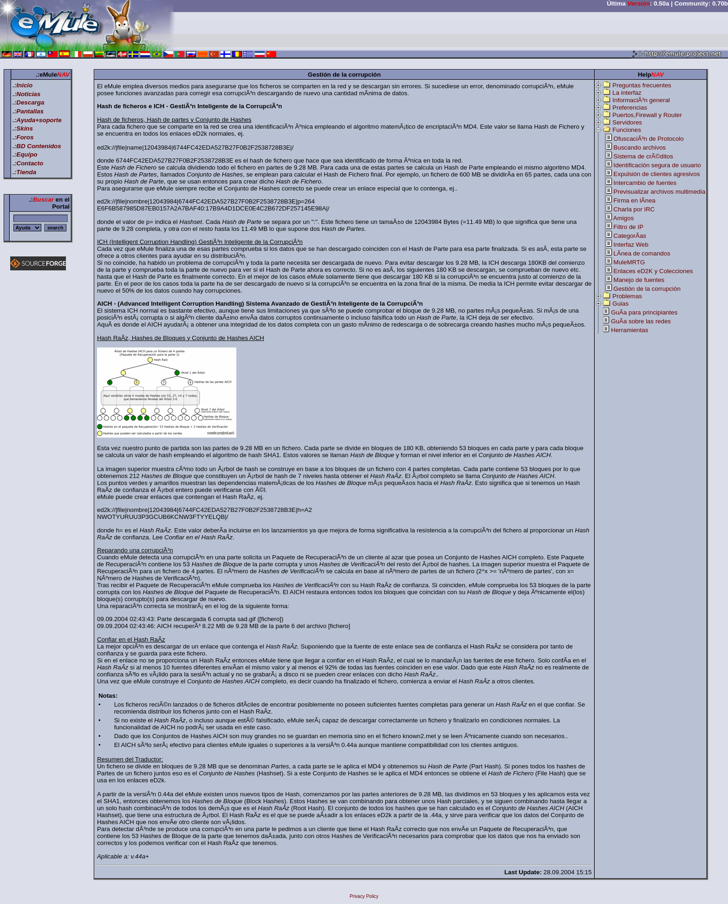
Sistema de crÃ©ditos (643, 156)
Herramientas (629, 330)
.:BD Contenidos (37, 146)
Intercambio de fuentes (644, 182)
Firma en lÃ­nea (634, 200)
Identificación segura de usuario (657, 165)
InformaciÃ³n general (641, 100)
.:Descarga (28, 102)
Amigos (623, 218)
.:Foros (23, 137)
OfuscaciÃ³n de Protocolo (648, 138)
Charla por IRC (634, 209)
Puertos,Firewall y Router (647, 114)
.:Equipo (25, 154)
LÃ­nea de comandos (641, 253)
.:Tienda (24, 172)
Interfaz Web (630, 244)
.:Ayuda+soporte (37, 120)
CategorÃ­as (629, 235)
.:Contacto (28, 163)
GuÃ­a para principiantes (644, 312)
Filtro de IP (628, 226)
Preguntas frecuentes (641, 85)
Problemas (627, 296)
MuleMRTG (629, 262)
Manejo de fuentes (638, 279)
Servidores (627, 122)
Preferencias (629, 107)
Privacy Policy (364, 896)
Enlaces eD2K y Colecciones (653, 271)
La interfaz (626, 92)
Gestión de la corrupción (646, 288)
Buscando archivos (639, 147)
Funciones (626, 129)
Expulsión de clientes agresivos (656, 173)
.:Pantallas (28, 111)
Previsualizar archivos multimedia (659, 191)
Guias (620, 303)
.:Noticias (26, 94)
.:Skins (23, 128)
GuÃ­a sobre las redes (641, 321)
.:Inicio (22, 85)
